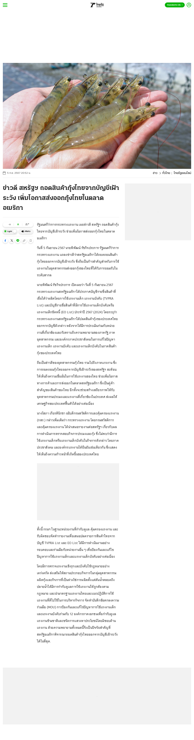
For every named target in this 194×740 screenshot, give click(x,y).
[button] (5, 240)
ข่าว (155, 173)
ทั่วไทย (166, 173)
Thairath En (175, 5)
